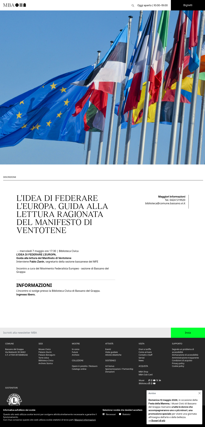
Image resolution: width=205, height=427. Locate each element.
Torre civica (44, 357)
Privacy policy (178, 363)
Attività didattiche (113, 355)
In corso (75, 349)
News (141, 360)
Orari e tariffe (145, 349)
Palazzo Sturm (45, 352)
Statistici (126, 414)
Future (75, 352)
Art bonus (109, 366)
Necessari (111, 414)
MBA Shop (143, 371)
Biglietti (187, 5)
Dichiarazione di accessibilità (185, 355)
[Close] (199, 393)
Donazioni (110, 371)
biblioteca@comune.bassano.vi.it (165, 203)
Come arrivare (145, 352)
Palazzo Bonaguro (47, 355)
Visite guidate (111, 352)
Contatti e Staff (145, 355)
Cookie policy (178, 366)
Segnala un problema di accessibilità (183, 351)
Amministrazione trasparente (185, 357)
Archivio (75, 355)
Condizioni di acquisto (182, 360)
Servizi (142, 357)
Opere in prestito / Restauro (85, 366)
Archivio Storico (46, 363)
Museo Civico (45, 349)
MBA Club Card (145, 374)
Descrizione (9, 177)
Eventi (108, 349)
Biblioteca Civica (46, 360)
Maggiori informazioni (85, 419)
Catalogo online (79, 369)
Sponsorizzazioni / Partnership (119, 369)
